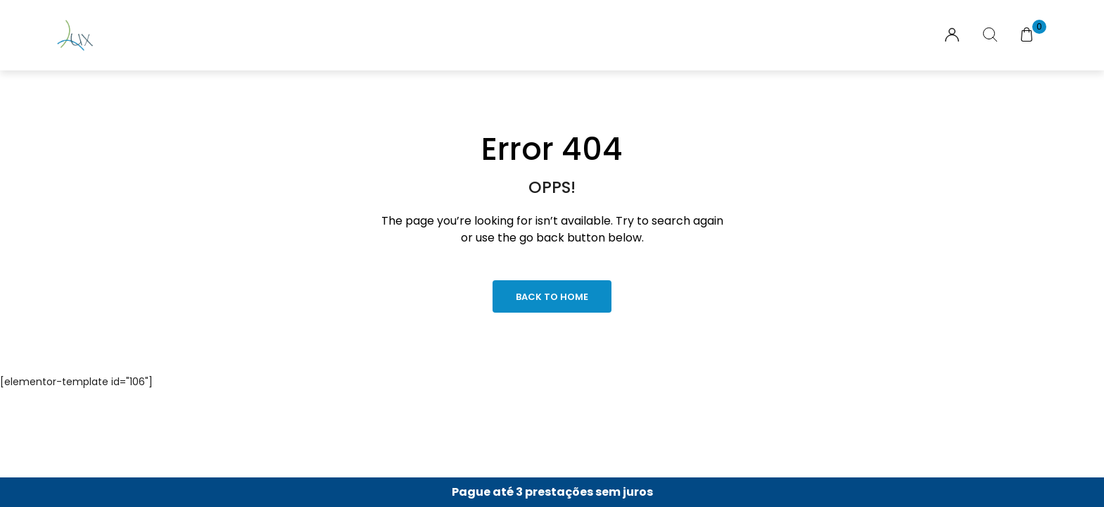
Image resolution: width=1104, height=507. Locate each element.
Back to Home (552, 296)
